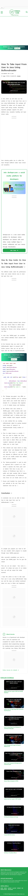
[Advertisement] (14, 31)
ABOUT (5, 888)
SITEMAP (19, 888)
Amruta (18, 76)
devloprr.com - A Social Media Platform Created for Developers (14, 357)
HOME (2, 888)
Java (4, 76)
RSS (22, 888)
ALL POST (14, 888)
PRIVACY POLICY (4, 889)
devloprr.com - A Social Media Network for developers (14, 47)
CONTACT (10, 888)
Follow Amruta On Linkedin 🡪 (11, 670)
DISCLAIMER (10, 889)
